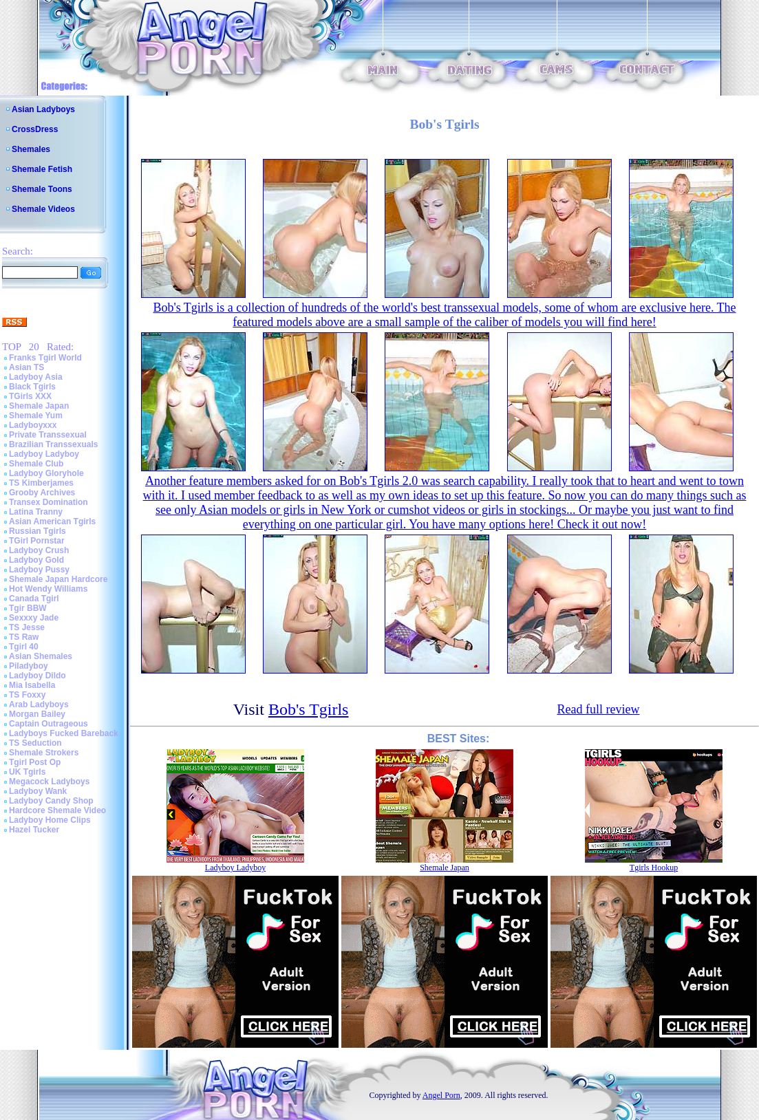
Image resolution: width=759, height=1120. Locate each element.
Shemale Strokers (43, 752)
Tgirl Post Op (35, 762)
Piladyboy (28, 666)
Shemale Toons (42, 189)
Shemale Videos (43, 209)
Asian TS (26, 367)
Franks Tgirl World (45, 358)
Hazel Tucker (34, 829)
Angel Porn (441, 1095)
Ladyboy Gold (36, 560)
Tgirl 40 (24, 646)
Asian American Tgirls (52, 521)
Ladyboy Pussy (39, 569)
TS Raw (24, 637)
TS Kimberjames (41, 483)
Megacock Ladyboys (49, 781)
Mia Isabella (32, 685)
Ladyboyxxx (32, 425)
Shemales (31, 149)
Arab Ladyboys (39, 704)
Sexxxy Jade (33, 618)
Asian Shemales (40, 656)
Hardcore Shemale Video (57, 810)
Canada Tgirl (34, 598)
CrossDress (35, 129)
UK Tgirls (27, 772)
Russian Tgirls (37, 531)
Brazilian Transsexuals (53, 444)
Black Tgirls (32, 386)
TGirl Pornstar (37, 541)
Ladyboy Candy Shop (51, 801)
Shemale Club (36, 464)
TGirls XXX (30, 396)
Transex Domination (48, 502)
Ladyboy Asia (36, 377)
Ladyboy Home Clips (50, 820)
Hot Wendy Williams (48, 589)
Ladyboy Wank (38, 791)
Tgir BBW (28, 608)
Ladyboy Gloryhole (46, 473)
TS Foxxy (27, 695)
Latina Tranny (36, 512)
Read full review (598, 709)
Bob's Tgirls (308, 709)
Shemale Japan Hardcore (58, 579)
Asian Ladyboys (43, 109)
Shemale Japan (39, 406)
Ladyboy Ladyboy (44, 454)
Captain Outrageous (48, 724)
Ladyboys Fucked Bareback (63, 733)
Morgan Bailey (37, 714)
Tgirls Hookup (654, 867)
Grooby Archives (42, 492)
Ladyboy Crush (39, 550)
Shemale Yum (36, 415)
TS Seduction (35, 743)
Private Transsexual (48, 435)
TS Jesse (27, 627)
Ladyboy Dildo (37, 675)
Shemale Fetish (42, 169)
